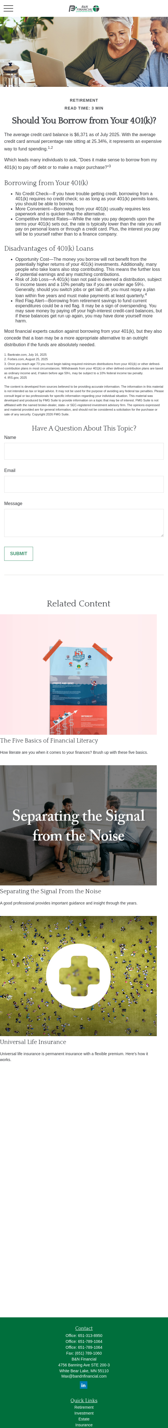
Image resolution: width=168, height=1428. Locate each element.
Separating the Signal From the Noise (50, 891)
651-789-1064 (90, 1341)
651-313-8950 (90, 1335)
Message (13, 503)
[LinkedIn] (83, 1385)
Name (10, 437)
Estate (84, 1419)
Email (9, 470)
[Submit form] (18, 554)
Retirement (84, 1407)
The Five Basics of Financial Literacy (49, 740)
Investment (84, 1413)
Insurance (83, 1425)
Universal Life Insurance (33, 1042)
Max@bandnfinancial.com (83, 1376)
